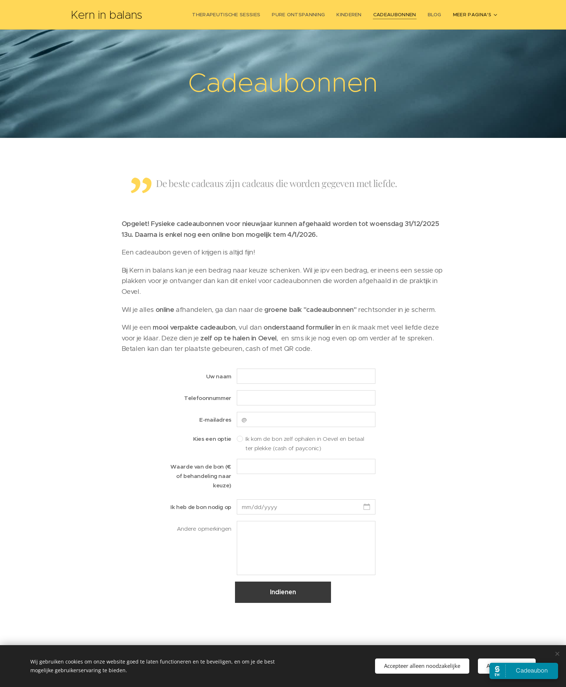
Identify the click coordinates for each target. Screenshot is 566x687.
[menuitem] (235, 15)
